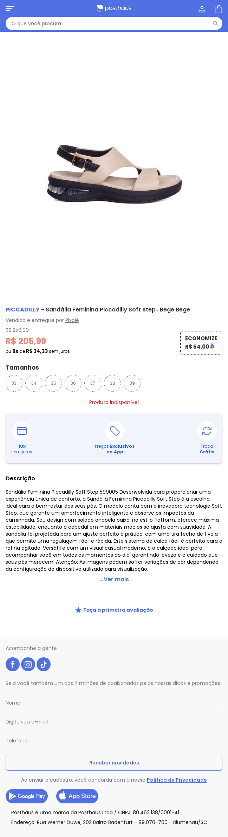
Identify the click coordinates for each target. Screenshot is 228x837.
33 (14, 383)
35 (53, 383)
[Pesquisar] (215, 23)
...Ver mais (114, 579)
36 (73, 383)
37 (92, 383)
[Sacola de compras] (218, 8)
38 (112, 383)
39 (132, 383)
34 (34, 383)
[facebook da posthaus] (13, 664)
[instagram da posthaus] (28, 664)
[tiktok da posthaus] (44, 664)
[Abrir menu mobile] (10, 8)
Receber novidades (114, 762)
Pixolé (72, 320)
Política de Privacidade (177, 779)
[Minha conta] (201, 8)
